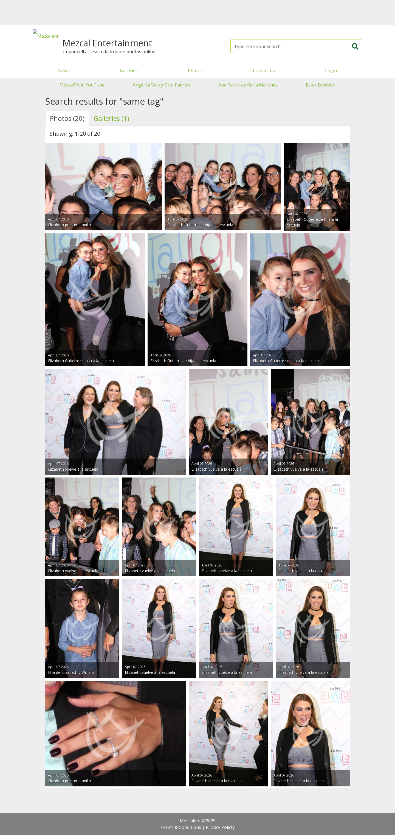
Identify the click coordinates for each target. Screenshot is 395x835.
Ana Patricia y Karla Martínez (248, 85)
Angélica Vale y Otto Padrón (161, 85)
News (64, 71)
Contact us (264, 71)
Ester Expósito (320, 85)
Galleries (129, 71)
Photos (195, 71)
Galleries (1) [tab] (111, 118)
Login (331, 71)
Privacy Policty (220, 827)
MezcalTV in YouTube (82, 85)
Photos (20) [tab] (67, 118)
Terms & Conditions (180, 827)
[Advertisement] (197, 12)
